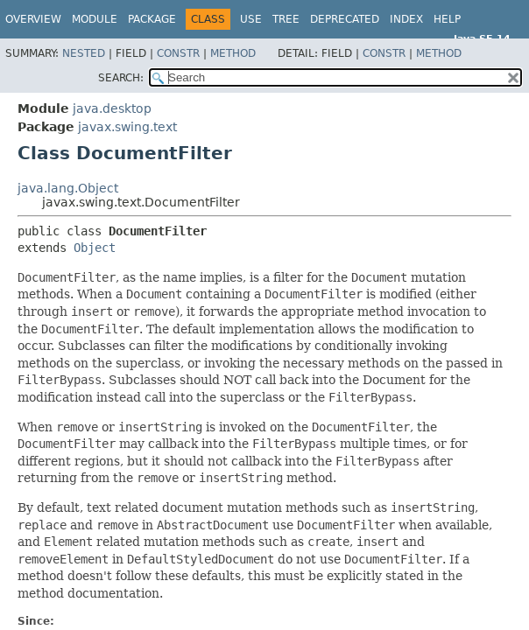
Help (447, 19)
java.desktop (112, 109)
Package (152, 19)
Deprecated (344, 19)
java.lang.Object (68, 188)
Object (95, 248)
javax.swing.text (127, 127)
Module (94, 19)
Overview (33, 19)
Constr (178, 53)
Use (251, 19)
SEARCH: (121, 78)
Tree (286, 19)
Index (406, 19)
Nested (83, 53)
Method (233, 53)
